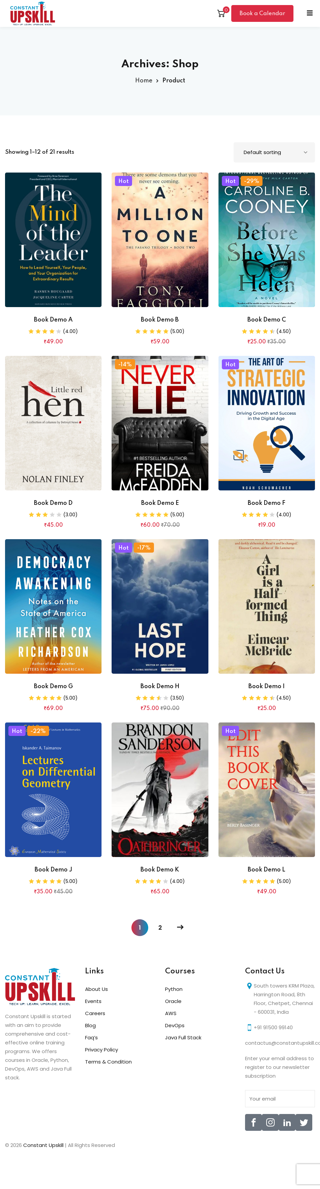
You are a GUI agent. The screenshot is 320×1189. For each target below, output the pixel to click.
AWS (170, 1013)
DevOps (175, 1025)
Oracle (173, 1001)
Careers (95, 1013)
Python (174, 989)
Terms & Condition (108, 1061)
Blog (90, 1025)
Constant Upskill (44, 1145)
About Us (96, 989)
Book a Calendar (262, 13)
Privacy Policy (101, 1049)
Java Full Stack (183, 1037)
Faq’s (91, 1037)
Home (143, 81)
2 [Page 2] (160, 927)
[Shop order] (274, 152)
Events (93, 1001)
